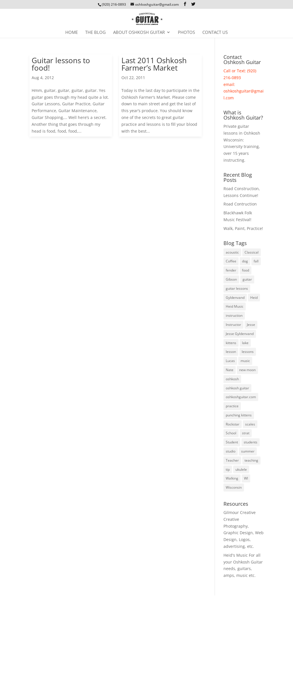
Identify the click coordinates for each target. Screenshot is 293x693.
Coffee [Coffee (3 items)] (231, 261)
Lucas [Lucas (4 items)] (230, 360)
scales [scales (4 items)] (250, 424)
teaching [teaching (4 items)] (251, 460)
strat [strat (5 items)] (245, 433)
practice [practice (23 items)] (232, 406)
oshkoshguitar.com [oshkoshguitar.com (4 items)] (241, 396)
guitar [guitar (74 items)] (247, 279)
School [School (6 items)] (231, 433)
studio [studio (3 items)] (230, 451)
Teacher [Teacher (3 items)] (232, 460)
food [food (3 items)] (245, 270)
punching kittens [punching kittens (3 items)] (239, 415)
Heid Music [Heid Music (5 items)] (234, 306)
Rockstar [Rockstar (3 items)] (232, 424)
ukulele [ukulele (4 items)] (241, 469)
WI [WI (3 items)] (246, 478)
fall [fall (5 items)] (256, 261)
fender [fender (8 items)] (231, 270)
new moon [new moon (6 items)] (247, 369)
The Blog (95, 32)
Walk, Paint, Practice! (243, 228)
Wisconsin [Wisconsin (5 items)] (234, 487)
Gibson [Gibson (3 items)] (231, 279)
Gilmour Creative (239, 512)
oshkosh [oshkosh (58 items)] (232, 379)
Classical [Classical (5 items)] (252, 252)
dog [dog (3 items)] (245, 261)
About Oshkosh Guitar (139, 32)
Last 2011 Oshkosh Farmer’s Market (154, 64)
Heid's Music (235, 555)
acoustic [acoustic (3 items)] (232, 252)
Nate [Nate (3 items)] (229, 369)
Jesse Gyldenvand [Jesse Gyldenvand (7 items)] (240, 333)
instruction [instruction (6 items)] (234, 315)
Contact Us (215, 32)
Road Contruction (240, 204)
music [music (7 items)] (245, 360)
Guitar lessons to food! (61, 64)
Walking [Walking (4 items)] (232, 478)
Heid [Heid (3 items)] (254, 297)
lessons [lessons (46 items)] (248, 351)
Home (71, 32)
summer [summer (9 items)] (248, 451)
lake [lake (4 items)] (245, 342)
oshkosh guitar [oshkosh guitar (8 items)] (237, 388)
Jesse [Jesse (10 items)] (251, 324)
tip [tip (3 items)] (228, 469)
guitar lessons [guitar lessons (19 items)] (237, 288)
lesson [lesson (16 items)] (231, 351)
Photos (186, 32)
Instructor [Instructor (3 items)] (233, 324)
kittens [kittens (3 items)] (231, 342)
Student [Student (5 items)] (232, 442)
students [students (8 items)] (250, 442)
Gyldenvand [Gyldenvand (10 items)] (235, 297)
